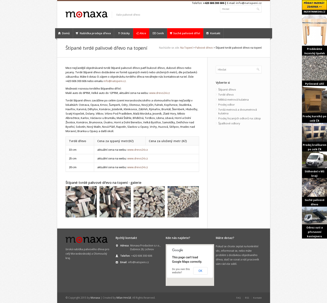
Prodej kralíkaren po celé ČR (314, 137)
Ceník (158, 33)
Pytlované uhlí (314, 71)
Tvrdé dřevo (226, 94)
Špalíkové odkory (229, 123)
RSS (247, 297)
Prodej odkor (226, 104)
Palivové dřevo (204, 47)
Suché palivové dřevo (314, 192)
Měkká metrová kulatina (233, 99)
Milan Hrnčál (123, 297)
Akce (141, 33)
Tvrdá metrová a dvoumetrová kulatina (237, 111)
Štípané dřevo (227, 89)
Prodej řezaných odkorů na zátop (239, 118)
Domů (64, 33)
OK (200, 271)
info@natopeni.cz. (115, 81)
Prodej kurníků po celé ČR (314, 104)
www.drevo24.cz (159, 93)
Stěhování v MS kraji (314, 165)
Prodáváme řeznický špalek (314, 35)
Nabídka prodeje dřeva (93, 33)
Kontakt (213, 33)
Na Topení (186, 47)
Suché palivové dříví (185, 33)
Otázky (123, 33)
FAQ (238, 297)
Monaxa (95, 297)
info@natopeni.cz (249, 3)
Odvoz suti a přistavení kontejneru (314, 222)
